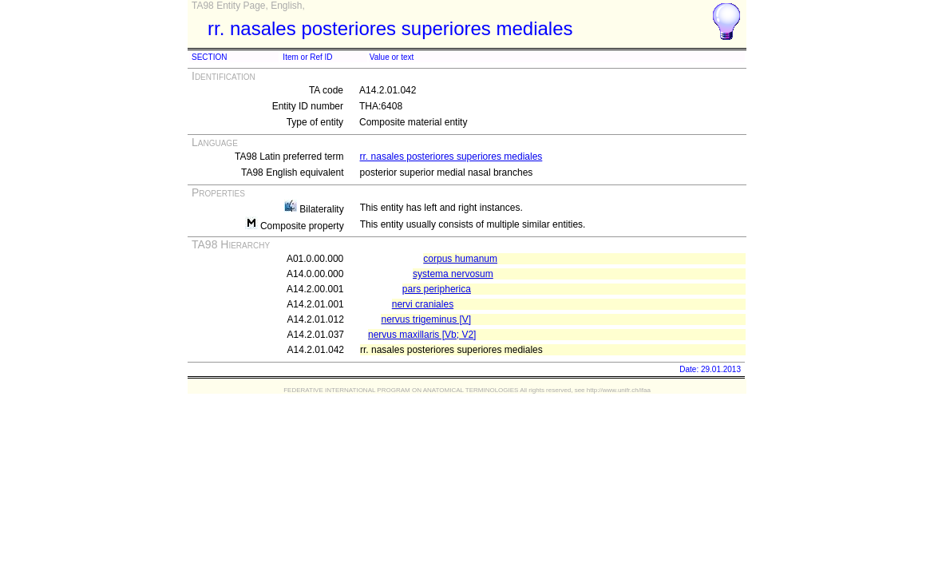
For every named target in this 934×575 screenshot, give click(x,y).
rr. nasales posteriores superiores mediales (451, 156)
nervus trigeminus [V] (426, 319)
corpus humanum (460, 258)
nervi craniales (422, 304)
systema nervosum (453, 274)
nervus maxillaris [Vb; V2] (422, 334)
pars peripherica (436, 289)
